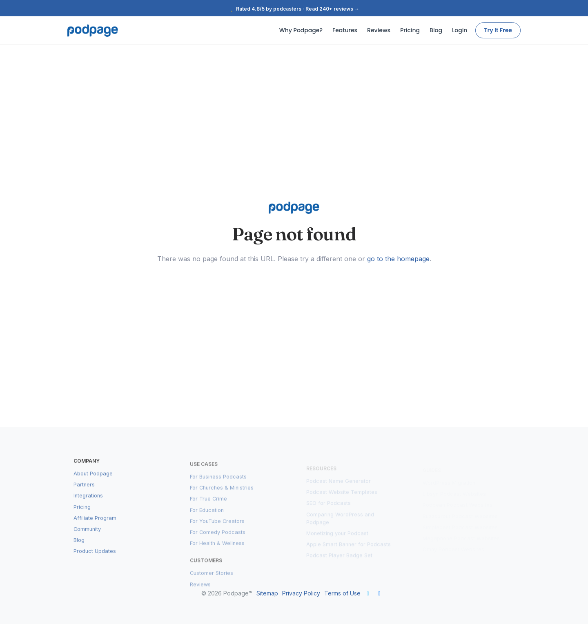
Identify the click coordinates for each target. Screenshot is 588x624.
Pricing (410, 30)
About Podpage (93, 483)
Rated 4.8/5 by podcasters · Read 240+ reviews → (294, 9)
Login (459, 30)
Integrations (88, 505)
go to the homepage (398, 259)
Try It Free (498, 30)
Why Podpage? (301, 30)
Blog (436, 30)
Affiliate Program (95, 527)
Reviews (378, 30)
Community (87, 538)
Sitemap (267, 593)
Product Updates (95, 560)
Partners (84, 494)
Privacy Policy (301, 593)
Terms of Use (342, 593)
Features (344, 30)
